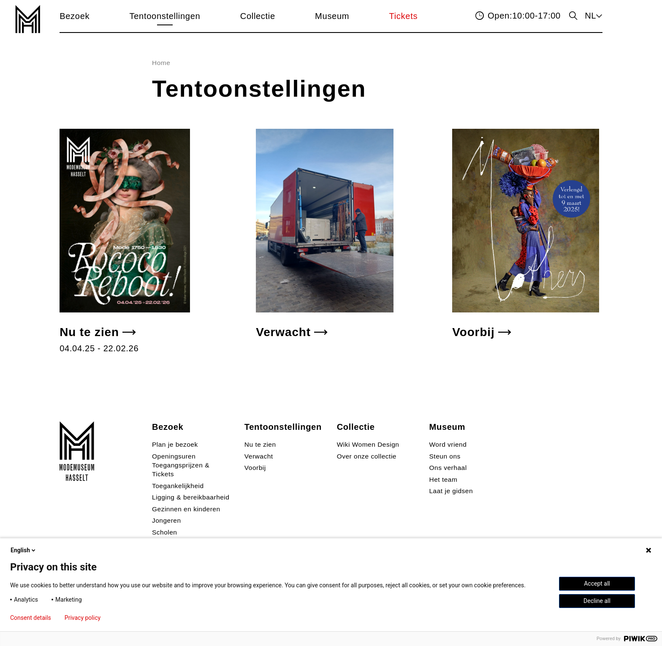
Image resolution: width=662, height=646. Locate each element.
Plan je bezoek (175, 444)
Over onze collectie (366, 456)
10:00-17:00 (524, 16)
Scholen (164, 532)
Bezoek (75, 16)
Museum (332, 16)
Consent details (30, 617)
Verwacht (283, 332)
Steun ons (445, 456)
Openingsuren (173, 456)
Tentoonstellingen (165, 16)
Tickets (403, 16)
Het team (443, 479)
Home (161, 62)
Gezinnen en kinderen (186, 509)
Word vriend (448, 444)
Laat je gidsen (451, 490)
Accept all (597, 583)
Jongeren (166, 520)
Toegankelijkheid (178, 485)
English (24, 550)
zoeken (572, 16)
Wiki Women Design (368, 444)
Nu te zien (89, 332)
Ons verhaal (448, 467)
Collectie (257, 16)
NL (590, 15)
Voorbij (473, 332)
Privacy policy (82, 617)
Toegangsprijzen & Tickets (180, 469)
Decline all (596, 600)
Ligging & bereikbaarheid (190, 497)
